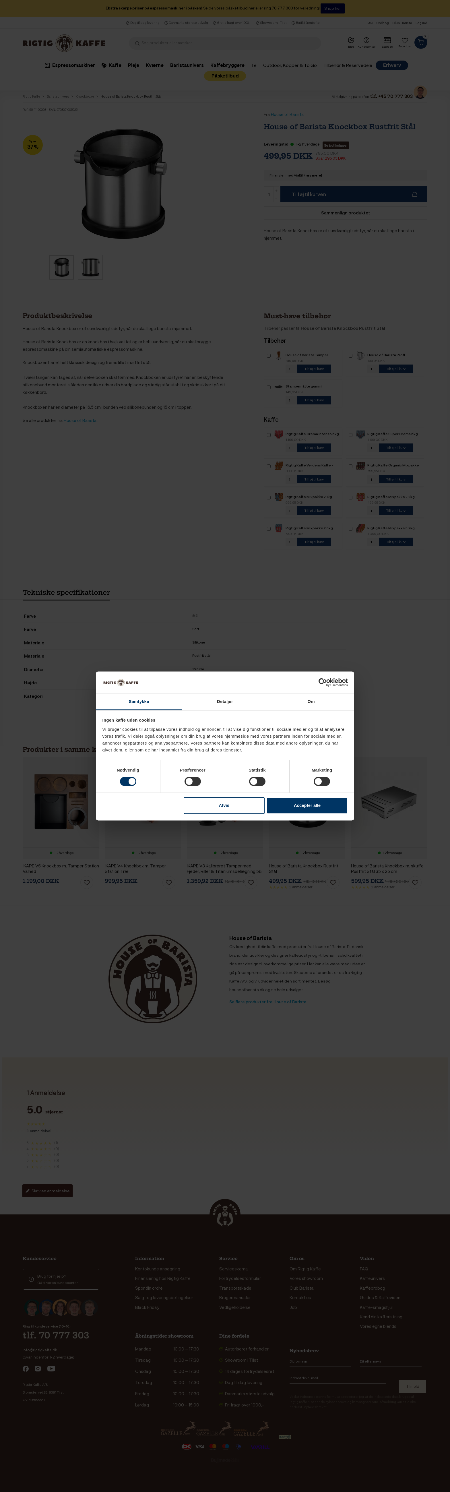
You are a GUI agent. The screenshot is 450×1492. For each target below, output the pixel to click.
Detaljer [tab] (225, 701)
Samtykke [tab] (139, 701)
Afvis (224, 805)
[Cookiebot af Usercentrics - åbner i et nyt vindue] (323, 682)
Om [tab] (311, 701)
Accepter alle (307, 805)
